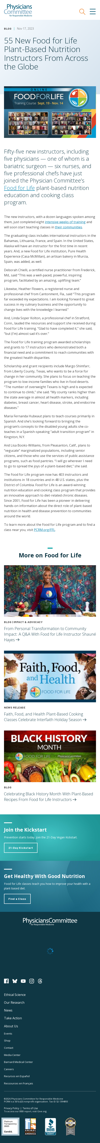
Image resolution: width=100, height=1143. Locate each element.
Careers (9, 1069)
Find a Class (17, 898)
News (8, 1010)
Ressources (18, 1083)
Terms (30, 1108)
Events (8, 1033)
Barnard (18, 1062)
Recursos (17, 1076)
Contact (8, 1048)
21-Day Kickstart (20, 847)
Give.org (41, 1111)
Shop (7, 1040)
